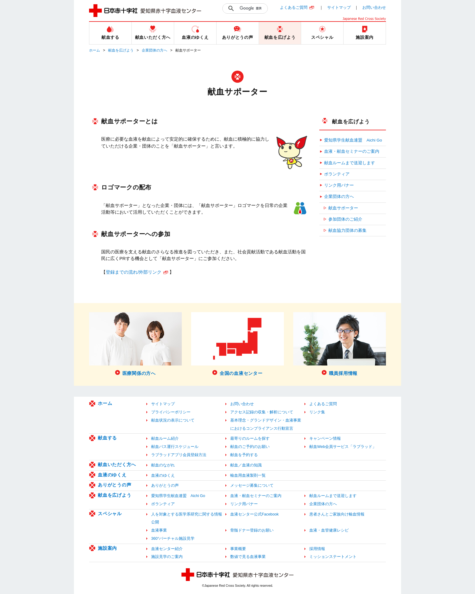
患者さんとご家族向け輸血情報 (336, 514)
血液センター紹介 (167, 548)
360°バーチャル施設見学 (172, 538)
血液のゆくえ (112, 474)
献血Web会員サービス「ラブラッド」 (342, 446)
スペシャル (110, 513)
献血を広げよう (121, 50)
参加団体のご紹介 (345, 219)
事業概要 (238, 548)
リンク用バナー (339, 185)
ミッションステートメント (333, 556)
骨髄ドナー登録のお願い (252, 530)
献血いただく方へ (117, 464)
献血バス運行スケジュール (174, 446)
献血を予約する (244, 454)
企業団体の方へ (154, 50)
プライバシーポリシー (171, 412)
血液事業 (159, 530)
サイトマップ (339, 7)
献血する (107, 437)
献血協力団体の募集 (347, 230)
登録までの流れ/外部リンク (133, 272)
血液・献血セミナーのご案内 (351, 151)
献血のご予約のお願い (250, 446)
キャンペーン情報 (325, 438)
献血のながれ (163, 465)
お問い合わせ (374, 7)
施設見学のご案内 (167, 556)
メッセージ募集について (252, 485)
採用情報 (317, 548)
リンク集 (317, 412)
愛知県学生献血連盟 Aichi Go (353, 140)
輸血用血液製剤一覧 (248, 475)
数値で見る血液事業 (248, 556)
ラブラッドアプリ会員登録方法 (178, 454)
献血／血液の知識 (246, 465)
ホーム (94, 50)
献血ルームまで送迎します (349, 163)
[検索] (252, 8)
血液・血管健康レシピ (329, 530)
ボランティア (337, 174)
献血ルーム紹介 (165, 438)
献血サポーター (343, 208)
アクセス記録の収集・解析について (261, 412)
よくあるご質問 (293, 7)
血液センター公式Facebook (254, 514)
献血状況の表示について (172, 420)
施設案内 (107, 548)
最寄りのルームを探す (250, 438)
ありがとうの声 (114, 484)
